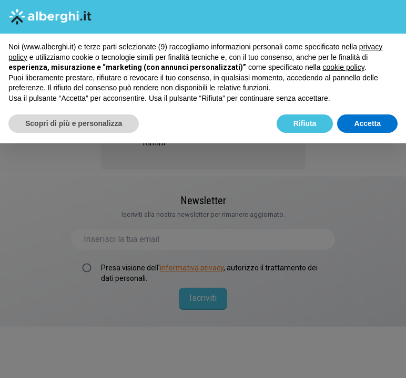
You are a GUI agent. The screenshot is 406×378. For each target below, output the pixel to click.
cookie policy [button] (343, 67)
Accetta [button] (367, 123)
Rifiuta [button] (305, 123)
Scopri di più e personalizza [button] (73, 123)
